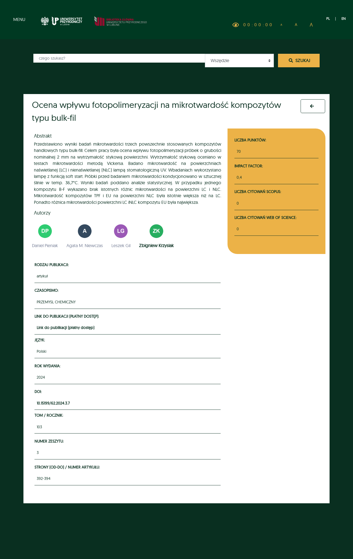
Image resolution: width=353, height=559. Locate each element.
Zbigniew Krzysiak (156, 245)
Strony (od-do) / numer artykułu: (67, 467)
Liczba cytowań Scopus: (257, 191)
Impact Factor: (248, 166)
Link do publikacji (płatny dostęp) (65, 327)
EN (343, 18)
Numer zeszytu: (49, 441)
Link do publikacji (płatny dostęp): (67, 316)
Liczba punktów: (250, 140)
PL (328, 18)
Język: (40, 340)
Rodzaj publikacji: (52, 264)
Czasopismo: (47, 290)
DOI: (38, 391)
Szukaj (299, 60)
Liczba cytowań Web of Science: (265, 217)
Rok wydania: (48, 365)
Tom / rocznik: (49, 415)
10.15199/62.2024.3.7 (53, 403)
